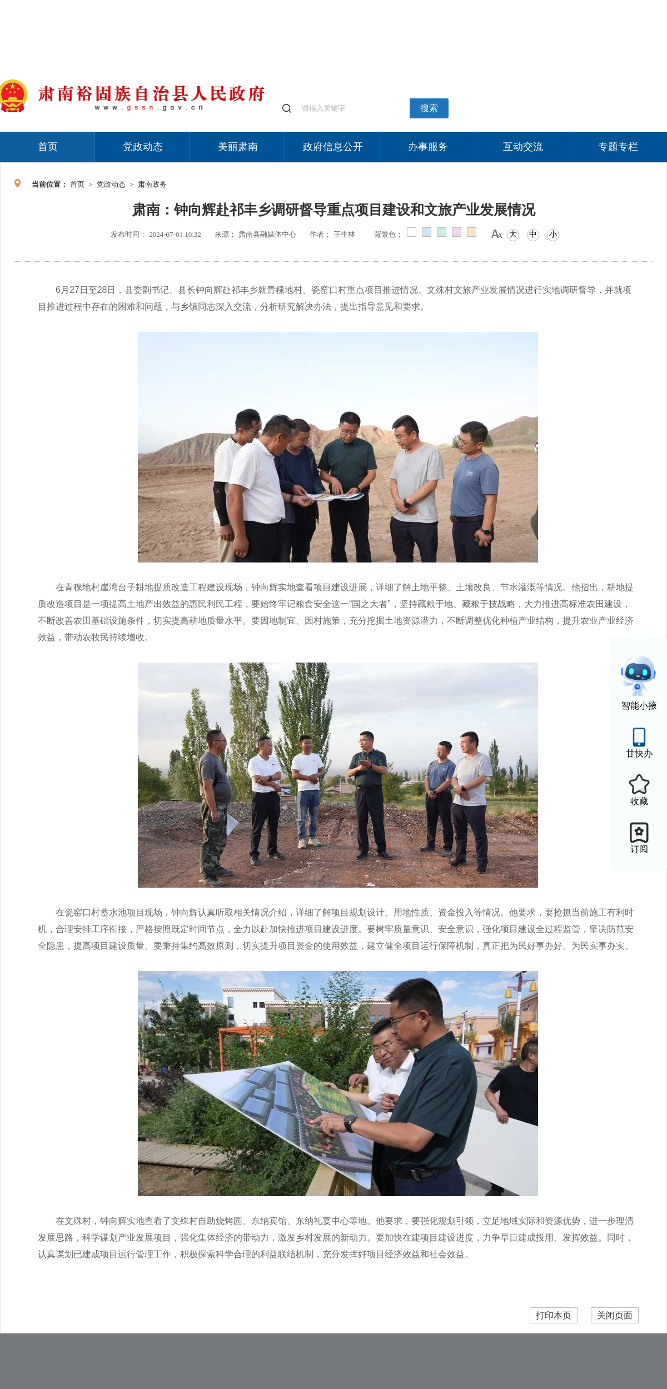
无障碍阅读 (585, 5)
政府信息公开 (333, 146)
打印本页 (553, 1315)
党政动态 (143, 146)
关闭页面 (615, 1315)
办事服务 (428, 146)
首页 (48, 146)
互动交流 (523, 146)
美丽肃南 (238, 146)
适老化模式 (534, 5)
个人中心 (489, 6)
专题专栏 (618, 146)
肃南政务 (152, 184)
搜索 (429, 108)
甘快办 (639, 753)
